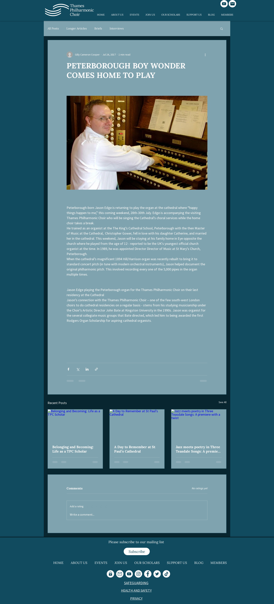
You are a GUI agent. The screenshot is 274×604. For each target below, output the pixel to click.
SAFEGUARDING (136, 583)
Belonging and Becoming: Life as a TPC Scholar (73, 449)
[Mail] (232, 3)
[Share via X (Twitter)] (78, 369)
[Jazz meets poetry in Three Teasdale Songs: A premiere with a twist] (198, 424)
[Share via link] (96, 369)
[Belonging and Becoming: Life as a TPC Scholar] (75, 424)
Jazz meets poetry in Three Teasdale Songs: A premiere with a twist (198, 449)
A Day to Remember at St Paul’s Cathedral (134, 449)
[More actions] (205, 54)
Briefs (98, 28)
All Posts (53, 28)
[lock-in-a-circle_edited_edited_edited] (110, 574)
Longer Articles (76, 28)
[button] (221, 28)
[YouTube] (224, 3)
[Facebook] (147, 574)
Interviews (117, 28)
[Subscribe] (137, 551)
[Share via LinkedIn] (87, 369)
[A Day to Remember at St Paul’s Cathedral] (137, 424)
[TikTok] (166, 574)
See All (222, 402)
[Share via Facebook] (68, 369)
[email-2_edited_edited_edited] (119, 574)
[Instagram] (138, 574)
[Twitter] (157, 574)
